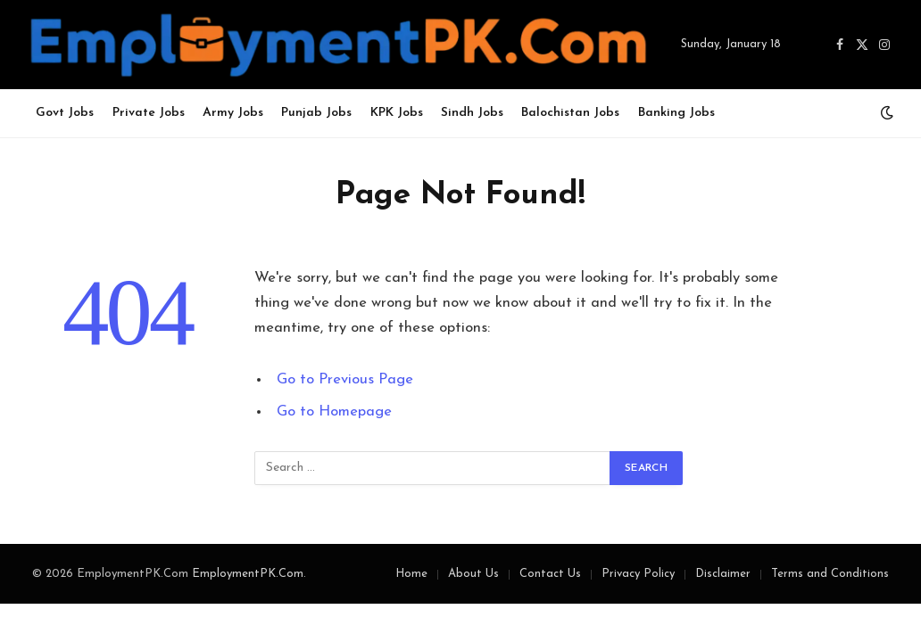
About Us (473, 574)
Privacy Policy (638, 574)
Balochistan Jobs (570, 112)
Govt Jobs (65, 112)
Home (411, 574)
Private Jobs (148, 112)
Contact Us (550, 574)
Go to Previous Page (345, 380)
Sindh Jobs (472, 112)
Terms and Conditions (830, 574)
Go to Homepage (334, 412)
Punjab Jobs (316, 112)
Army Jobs (233, 112)
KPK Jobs (396, 112)
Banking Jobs (676, 112)
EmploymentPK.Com (247, 574)
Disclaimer (723, 574)
